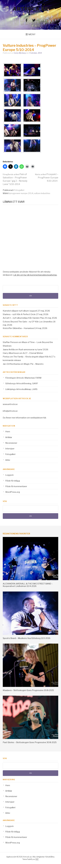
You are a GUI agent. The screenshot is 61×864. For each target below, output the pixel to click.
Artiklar (8, 437)
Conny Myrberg (20, 53)
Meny (31, 34)
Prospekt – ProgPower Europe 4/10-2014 (46, 177)
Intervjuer (9, 448)
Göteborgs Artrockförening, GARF (21, 383)
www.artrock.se (10, 404)
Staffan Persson (10, 342)
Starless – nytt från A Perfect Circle (19, 314)
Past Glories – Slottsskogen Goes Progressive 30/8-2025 (30, 742)
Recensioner (11, 443)
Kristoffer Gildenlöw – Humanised (19, 328)
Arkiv (7, 460)
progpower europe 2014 (21, 193)
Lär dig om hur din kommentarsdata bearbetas (35, 275)
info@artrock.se (10, 411)
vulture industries (42, 193)
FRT (37, 859)
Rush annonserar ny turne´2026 (33, 349)
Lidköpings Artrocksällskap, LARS (21, 389)
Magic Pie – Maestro (34, 364)
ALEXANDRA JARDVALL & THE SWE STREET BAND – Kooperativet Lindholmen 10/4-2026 (28, 584)
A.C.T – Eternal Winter (33, 353)
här (44, 417)
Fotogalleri (19, 190)
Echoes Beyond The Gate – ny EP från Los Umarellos (28, 321)
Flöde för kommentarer (16, 486)
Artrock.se (30, 9)
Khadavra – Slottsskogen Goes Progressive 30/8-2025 (28, 690)
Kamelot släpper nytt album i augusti (20, 311)
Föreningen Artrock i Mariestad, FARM (23, 378)
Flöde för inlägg (12, 481)
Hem (7, 431)
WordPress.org (12, 492)
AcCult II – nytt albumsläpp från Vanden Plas (23, 318)
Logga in (9, 475)
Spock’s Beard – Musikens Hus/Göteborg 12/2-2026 (26, 638)
